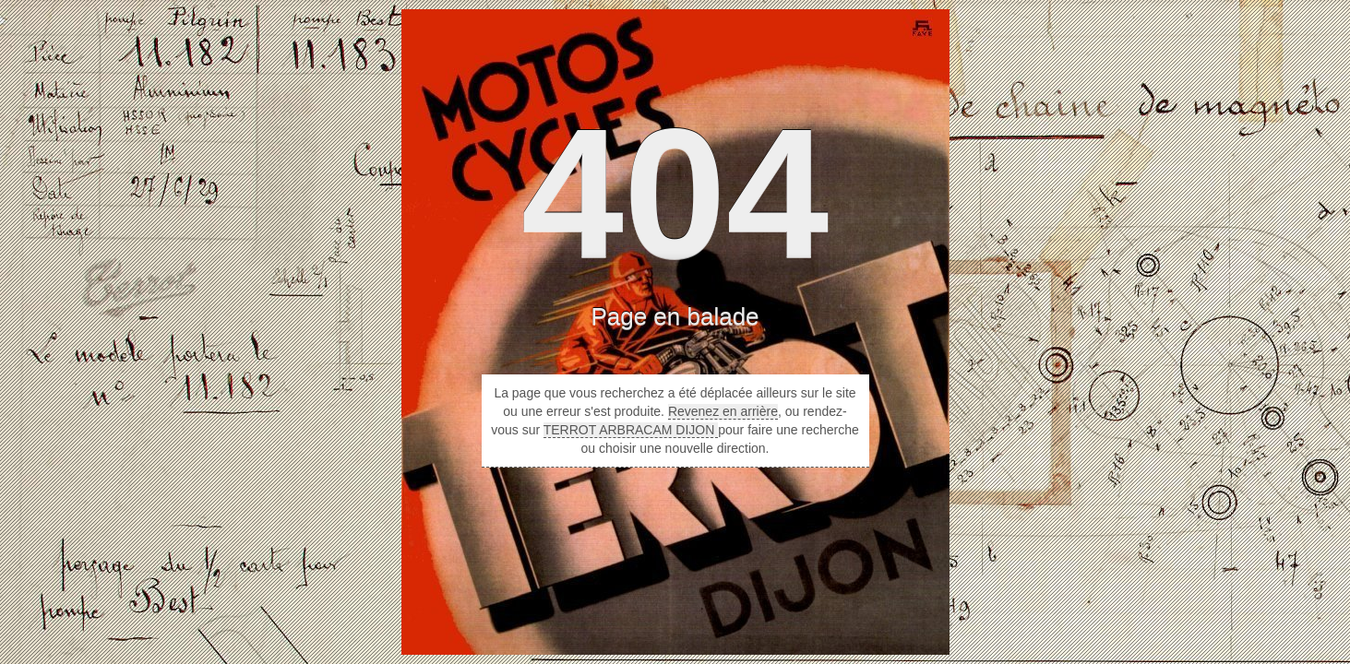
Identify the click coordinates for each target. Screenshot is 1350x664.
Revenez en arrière (723, 411)
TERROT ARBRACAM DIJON (631, 429)
